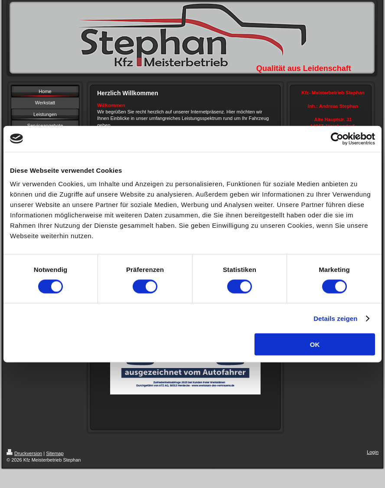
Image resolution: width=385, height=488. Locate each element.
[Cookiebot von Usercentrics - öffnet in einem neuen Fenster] (337, 138)
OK (315, 344)
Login (372, 452)
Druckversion (24, 453)
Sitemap (54, 453)
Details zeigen (335, 318)
